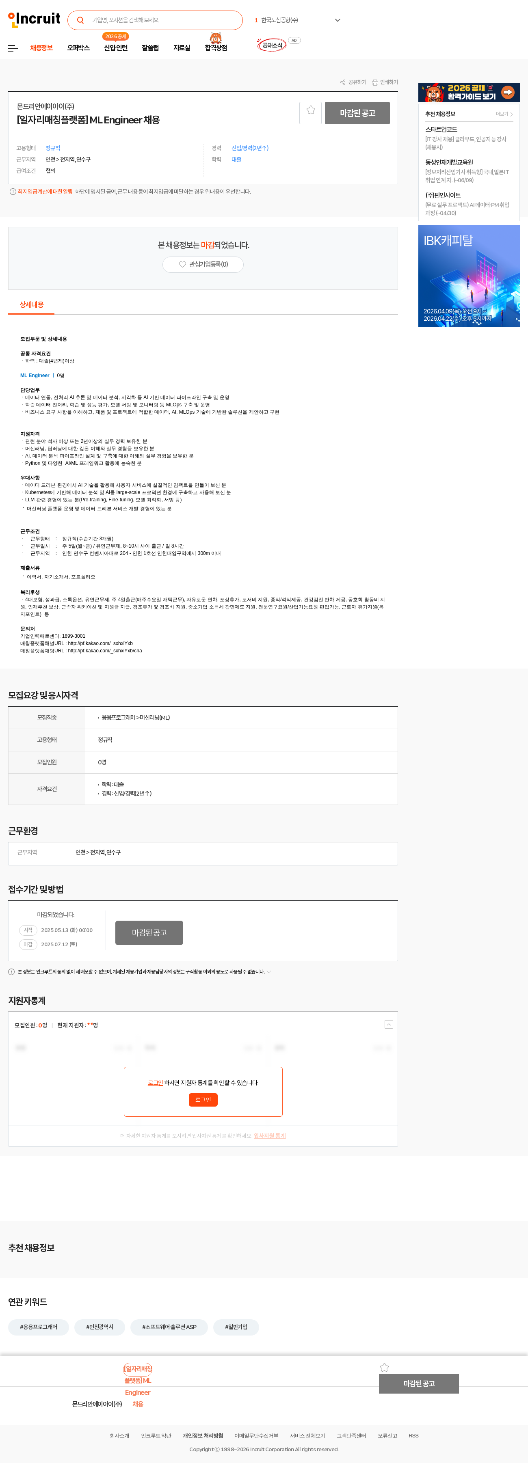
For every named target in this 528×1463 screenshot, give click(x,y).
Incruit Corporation (272, 1449)
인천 (80, 852)
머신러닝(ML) (154, 718)
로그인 (155, 1083)
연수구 (113, 852)
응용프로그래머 (118, 718)
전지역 (97, 852)
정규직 (105, 740)
